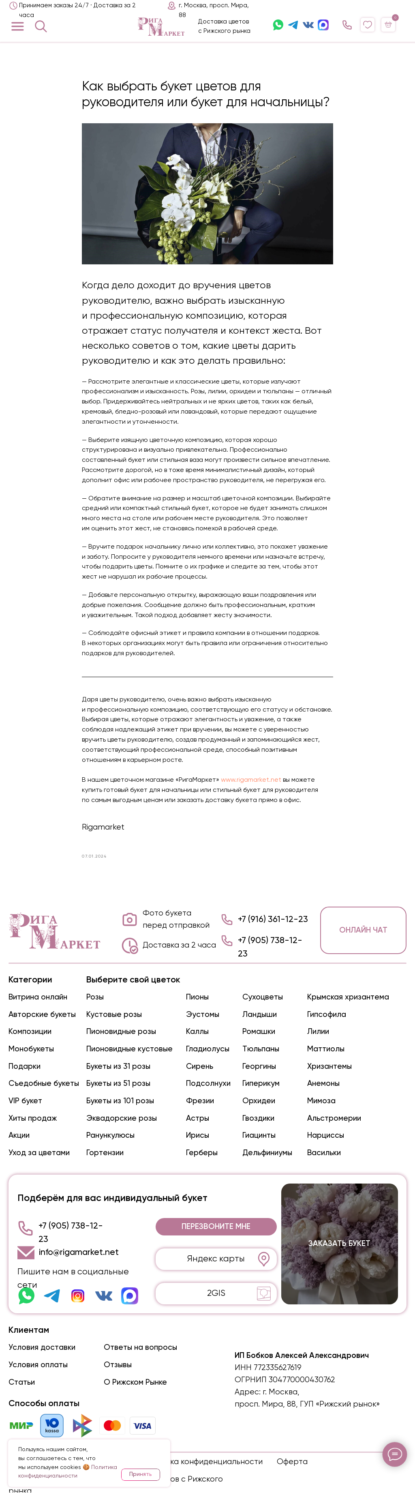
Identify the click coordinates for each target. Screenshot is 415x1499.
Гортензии (105, 1153)
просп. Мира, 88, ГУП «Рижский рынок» (307, 1404)
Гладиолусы (207, 1049)
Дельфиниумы (267, 1153)
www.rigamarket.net (251, 780)
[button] (216, 1226)
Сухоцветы (262, 997)
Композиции (30, 1032)
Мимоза (321, 1101)
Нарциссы (325, 1135)
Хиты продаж (33, 1118)
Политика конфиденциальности (203, 1462)
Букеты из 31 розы (118, 1066)
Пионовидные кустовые (129, 1049)
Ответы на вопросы (140, 1347)
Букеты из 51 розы (118, 1083)
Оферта (292, 1462)
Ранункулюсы (110, 1135)
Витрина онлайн (38, 997)
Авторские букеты (42, 1015)
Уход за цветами (39, 1153)
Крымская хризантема (348, 997)
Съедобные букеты (44, 1083)
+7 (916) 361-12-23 (273, 919)
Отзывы (118, 1365)
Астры (197, 1118)
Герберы (202, 1153)
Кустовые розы (114, 1015)
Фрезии (200, 1101)
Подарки (25, 1066)
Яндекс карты (216, 1259)
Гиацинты (259, 1135)
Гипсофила (326, 1015)
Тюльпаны (260, 1049)
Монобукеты (31, 1049)
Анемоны (323, 1083)
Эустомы (202, 1015)
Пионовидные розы (121, 1032)
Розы (95, 997)
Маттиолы (325, 1049)
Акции (19, 1135)
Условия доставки (42, 1347)
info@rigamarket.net (79, 1252)
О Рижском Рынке (135, 1382)
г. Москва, (281, 1392)
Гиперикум (261, 1083)
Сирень (199, 1066)
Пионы (197, 997)
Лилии (318, 1032)
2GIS (216, 1293)
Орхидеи (258, 1101)
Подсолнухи (208, 1083)
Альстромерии (334, 1118)
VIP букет (25, 1101)
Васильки (324, 1153)
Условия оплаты (38, 1365)
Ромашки (258, 1032)
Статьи (22, 1382)
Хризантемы (329, 1066)
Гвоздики (258, 1118)
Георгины (259, 1066)
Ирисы (197, 1135)
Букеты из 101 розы (120, 1101)
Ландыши (259, 1015)
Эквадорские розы (121, 1118)
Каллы (197, 1032)
